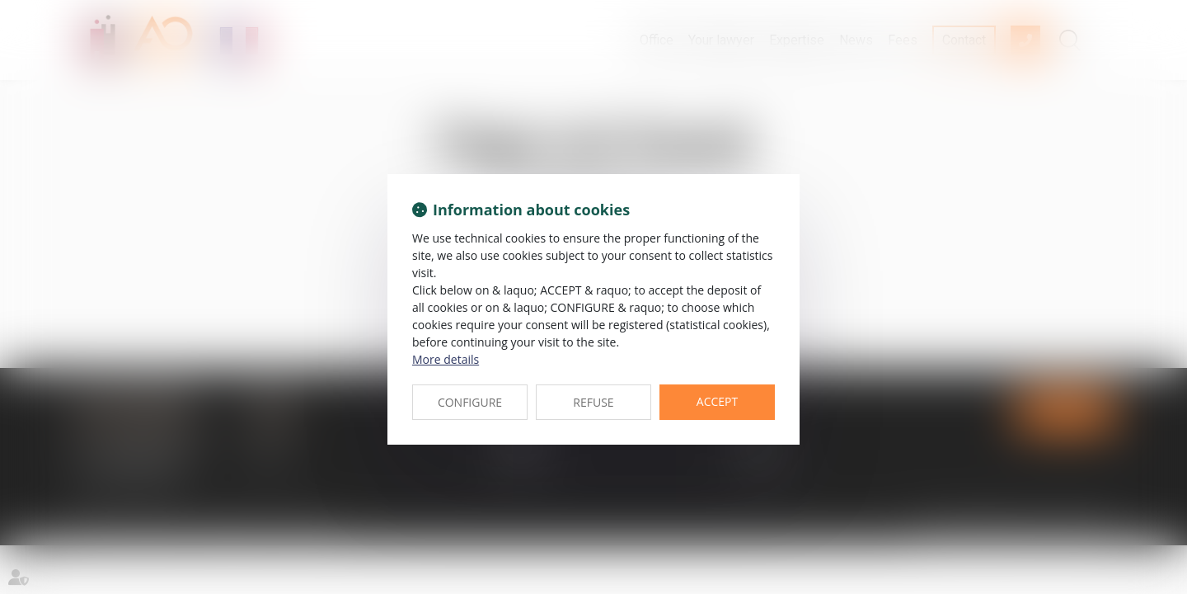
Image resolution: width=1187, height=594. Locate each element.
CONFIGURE (470, 402)
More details (445, 359)
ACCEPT (717, 401)
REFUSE (593, 402)
